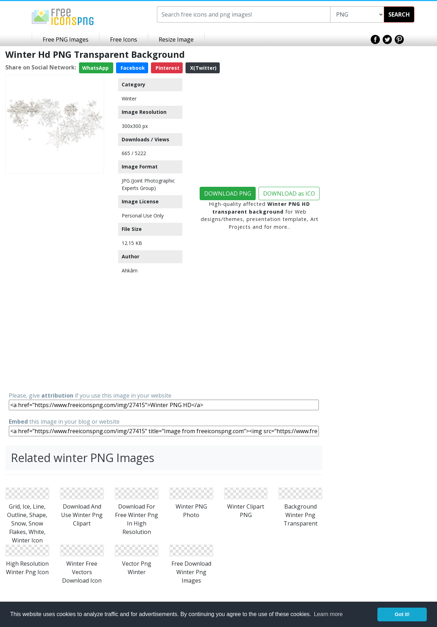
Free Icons (123, 39)
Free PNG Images (66, 39)
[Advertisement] (54, 282)
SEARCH (399, 14)
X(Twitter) (203, 67)
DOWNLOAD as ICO (289, 193)
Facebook (132, 67)
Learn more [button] (328, 614)
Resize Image (176, 39)
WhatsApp (96, 67)
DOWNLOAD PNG (227, 193)
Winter (129, 98)
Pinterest (167, 67)
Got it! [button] (402, 614)
